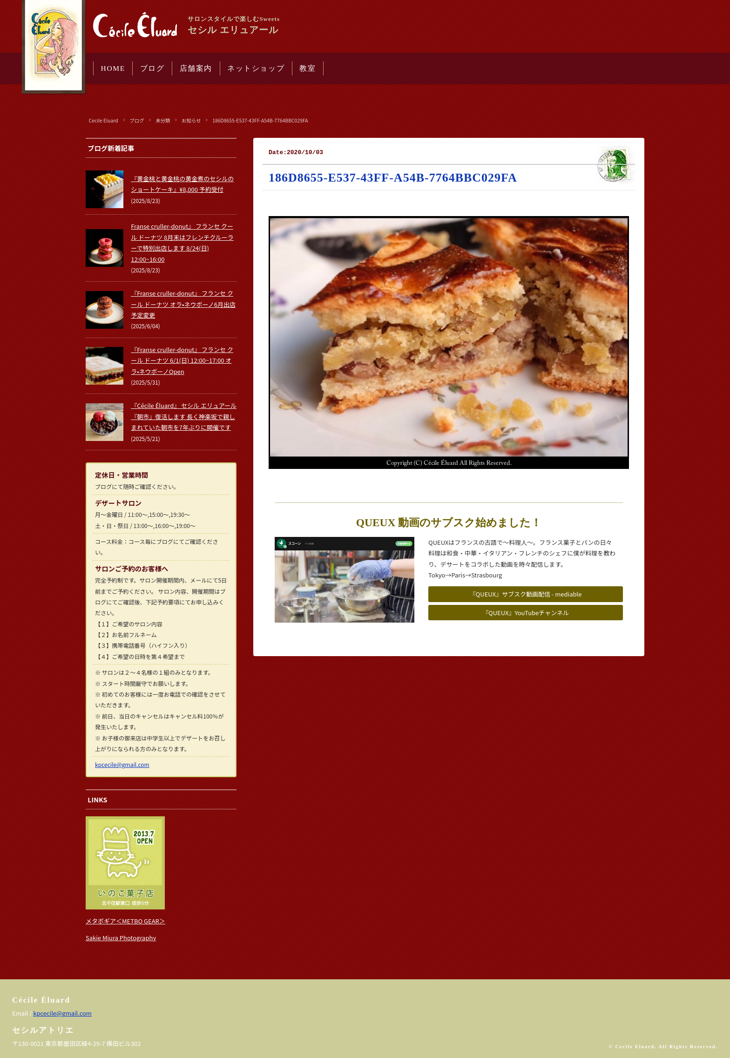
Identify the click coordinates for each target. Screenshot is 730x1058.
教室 (307, 68)
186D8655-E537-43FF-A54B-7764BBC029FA (260, 120)
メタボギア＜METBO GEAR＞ (125, 920)
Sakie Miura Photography (121, 937)
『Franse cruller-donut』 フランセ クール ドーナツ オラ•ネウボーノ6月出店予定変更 (183, 304)
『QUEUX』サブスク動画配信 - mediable (526, 594)
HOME (113, 68)
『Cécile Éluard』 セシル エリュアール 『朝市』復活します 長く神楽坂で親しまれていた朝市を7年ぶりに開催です (184, 416)
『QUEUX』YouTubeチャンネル (525, 612)
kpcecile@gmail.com (122, 764)
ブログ (152, 68)
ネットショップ (255, 68)
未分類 (162, 120)
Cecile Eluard (103, 120)
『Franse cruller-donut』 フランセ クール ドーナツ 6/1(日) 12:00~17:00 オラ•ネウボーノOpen (182, 360)
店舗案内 (196, 68)
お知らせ (191, 120)
